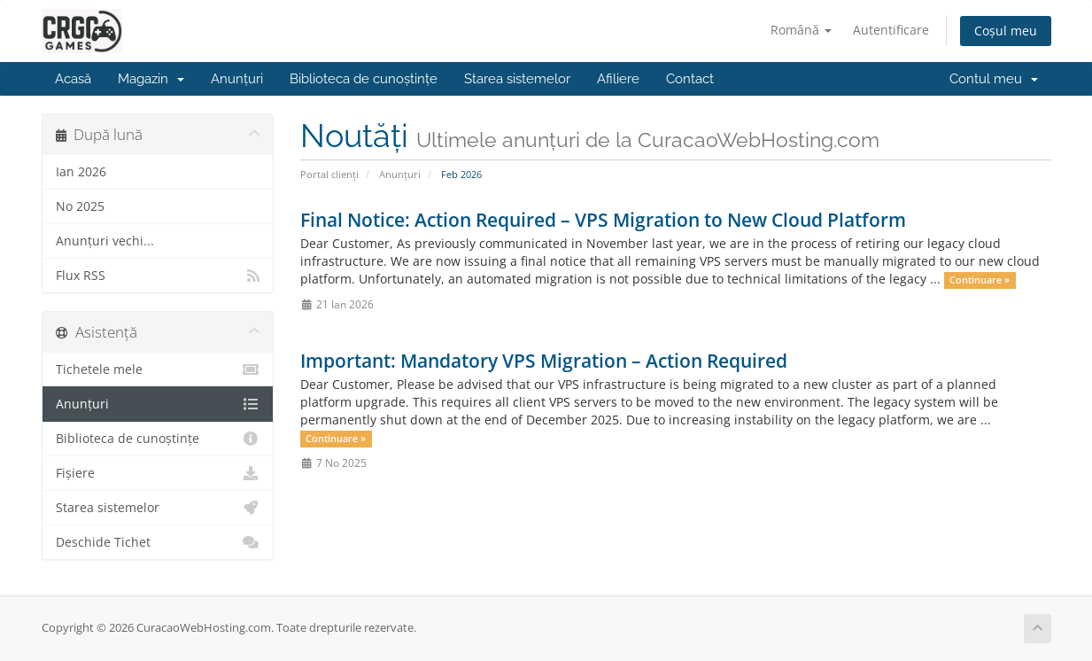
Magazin (151, 79)
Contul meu (993, 79)
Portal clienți (329, 174)
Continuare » (979, 280)
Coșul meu (1005, 30)
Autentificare (891, 29)
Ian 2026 (81, 172)
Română (801, 29)
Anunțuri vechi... (105, 241)
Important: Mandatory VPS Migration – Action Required (543, 360)
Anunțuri (237, 79)
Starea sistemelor (517, 79)
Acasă (73, 79)
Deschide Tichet (158, 542)
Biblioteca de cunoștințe (364, 79)
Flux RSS (158, 275)
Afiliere (618, 79)
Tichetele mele (158, 369)
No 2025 (80, 206)
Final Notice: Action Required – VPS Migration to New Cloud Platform (603, 219)
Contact (690, 79)
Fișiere (158, 473)
